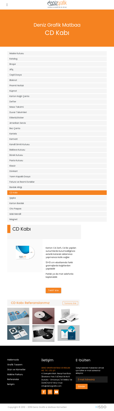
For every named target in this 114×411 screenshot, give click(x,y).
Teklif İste (53, 290)
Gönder (81, 386)
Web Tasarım (100, 407)
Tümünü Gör (70, 303)
